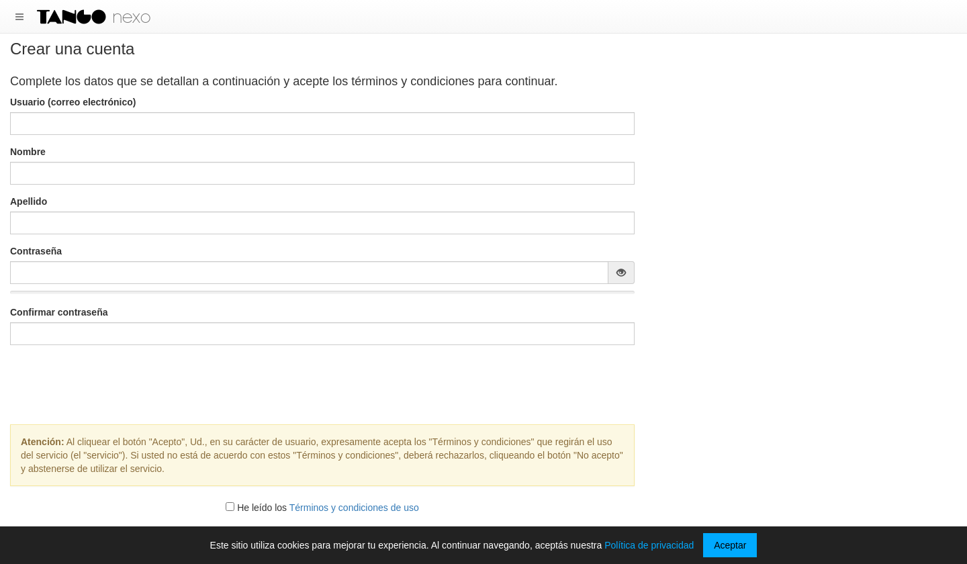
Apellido (28, 201)
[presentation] (322, 381)
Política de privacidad (649, 545)
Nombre (28, 151)
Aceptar (730, 545)
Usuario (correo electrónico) (73, 102)
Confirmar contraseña (58, 312)
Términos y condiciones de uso (354, 507)
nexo (131, 17)
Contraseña (36, 251)
